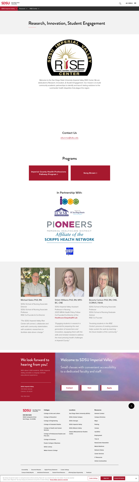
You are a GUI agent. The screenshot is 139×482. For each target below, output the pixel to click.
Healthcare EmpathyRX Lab (66, 317)
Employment (98, 435)
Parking (97, 424)
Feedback (88, 472)
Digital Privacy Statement (50, 469)
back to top (131, 406)
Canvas (97, 428)
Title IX (97, 439)
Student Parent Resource (58, 472)
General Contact (99, 413)
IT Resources (98, 457)
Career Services (99, 454)
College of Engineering (51, 421)
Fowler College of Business (52, 443)
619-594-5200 (27, 415)
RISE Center (33, 9)
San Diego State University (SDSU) (79, 413)
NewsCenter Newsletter (102, 443)
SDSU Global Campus (75, 417)
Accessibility (25, 469)
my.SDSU (97, 432)
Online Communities (101, 461)
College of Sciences (50, 439)
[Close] (136, 478)
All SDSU (131, 3)
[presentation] (46, 410)
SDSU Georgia (73, 421)
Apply (109, 388)
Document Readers (36, 469)
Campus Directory (100, 417)
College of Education (50, 417)
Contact (69, 388)
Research (22, 9)
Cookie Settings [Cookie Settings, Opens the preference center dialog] (93, 478)
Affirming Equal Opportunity (76, 472)
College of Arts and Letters (52, 413)
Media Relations (99, 446)
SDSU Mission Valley (75, 428)
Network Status (99, 450)
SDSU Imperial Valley (8, 9)
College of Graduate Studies (52, 424)
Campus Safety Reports (28, 472)
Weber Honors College (50, 450)
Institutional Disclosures (43, 472)
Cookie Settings (65, 469)
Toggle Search (120, 3)
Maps (96, 421)
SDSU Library (48, 447)
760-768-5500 (25, 396)
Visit (89, 388)
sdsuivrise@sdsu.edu (69, 138)
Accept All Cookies (119, 478)
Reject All (106, 478)
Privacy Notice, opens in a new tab (59, 480)
